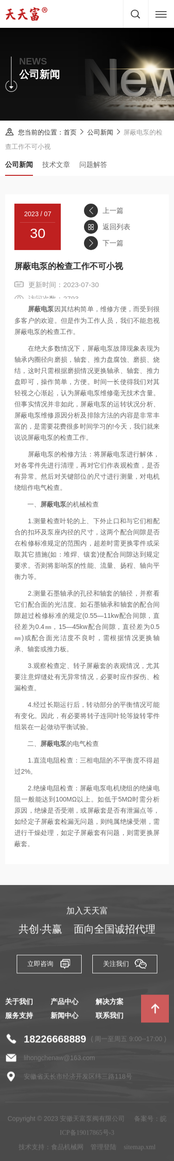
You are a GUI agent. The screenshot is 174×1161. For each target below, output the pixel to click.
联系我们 (109, 1017)
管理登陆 (103, 1149)
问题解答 (93, 164)
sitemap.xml (140, 1149)
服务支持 (19, 1017)
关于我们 (19, 1003)
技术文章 (56, 164)
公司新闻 (100, 132)
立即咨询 (49, 966)
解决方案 (109, 1003)
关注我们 (125, 966)
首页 (70, 132)
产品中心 (64, 1003)
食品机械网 (67, 1149)
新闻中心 (64, 1017)
